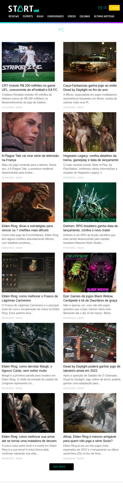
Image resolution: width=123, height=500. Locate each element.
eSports (24, 16)
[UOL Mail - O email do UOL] (100, 8)
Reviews (8, 16)
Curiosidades (56, 16)
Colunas (90, 16)
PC (61, 29)
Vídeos (76, 16)
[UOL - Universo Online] (36, 10)
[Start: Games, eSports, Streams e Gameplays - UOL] (21, 8)
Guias (38, 16)
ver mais (61, 467)
